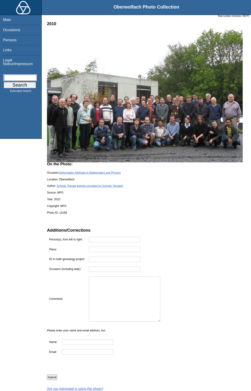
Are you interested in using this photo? (75, 389)
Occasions (11, 30)
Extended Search (20, 92)
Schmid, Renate (66, 186)
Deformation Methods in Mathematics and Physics (90, 172)
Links (7, 50)
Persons (10, 40)
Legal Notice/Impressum (18, 62)
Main (7, 20)
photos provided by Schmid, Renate (100, 186)
